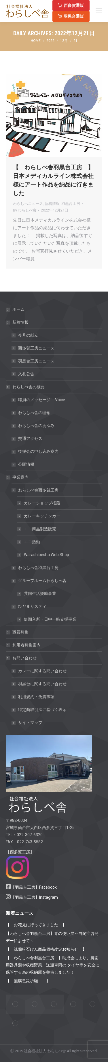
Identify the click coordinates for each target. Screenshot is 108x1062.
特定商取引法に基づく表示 (42, 709)
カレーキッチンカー (42, 516)
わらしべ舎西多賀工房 (35, 490)
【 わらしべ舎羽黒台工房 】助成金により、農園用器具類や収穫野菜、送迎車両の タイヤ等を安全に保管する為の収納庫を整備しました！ (52, 965)
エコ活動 (32, 541)
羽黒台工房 (70, 203)
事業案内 (18, 477)
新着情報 (52, 203)
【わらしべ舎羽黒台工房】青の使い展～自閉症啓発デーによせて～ (52, 937)
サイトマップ (30, 722)
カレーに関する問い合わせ (42, 671)
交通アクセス (30, 438)
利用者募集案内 (26, 645)
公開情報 (26, 464)
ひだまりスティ (29, 606)
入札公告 (26, 374)
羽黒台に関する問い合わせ (42, 684)
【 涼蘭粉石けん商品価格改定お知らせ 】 (46, 949)
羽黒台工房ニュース (36, 361)
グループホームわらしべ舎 (39, 580)
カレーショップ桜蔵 (42, 503)
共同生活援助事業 (40, 593)
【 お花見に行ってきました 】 (36, 925)
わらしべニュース (28, 203)
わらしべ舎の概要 (26, 387)
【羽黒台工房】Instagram (34, 897)
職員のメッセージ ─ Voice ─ (43, 399)
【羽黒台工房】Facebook (34, 887)
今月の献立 (28, 335)
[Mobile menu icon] (98, 10)
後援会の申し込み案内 (38, 451)
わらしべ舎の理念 (34, 412)
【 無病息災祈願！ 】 (28, 980)
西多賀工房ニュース (36, 348)
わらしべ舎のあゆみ (36, 425)
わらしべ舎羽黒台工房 (38, 567)
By (25, 210)
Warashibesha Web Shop (46, 554)
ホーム (18, 309)
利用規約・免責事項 (36, 696)
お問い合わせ (22, 658)
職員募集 (20, 632)
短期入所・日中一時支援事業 (50, 619)
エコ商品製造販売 (40, 529)
